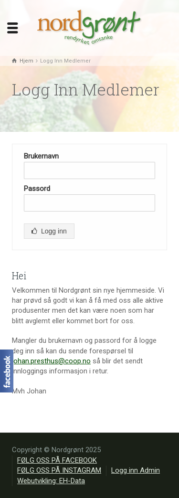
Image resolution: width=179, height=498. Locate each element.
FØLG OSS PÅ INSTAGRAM (59, 470)
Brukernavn (41, 156)
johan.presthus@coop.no (51, 361)
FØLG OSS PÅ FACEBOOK (57, 460)
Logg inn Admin (135, 470)
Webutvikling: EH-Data (51, 481)
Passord (37, 188)
